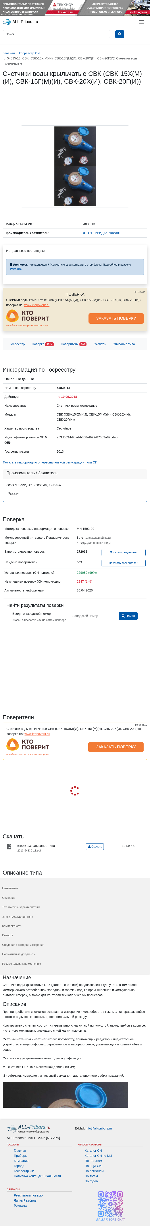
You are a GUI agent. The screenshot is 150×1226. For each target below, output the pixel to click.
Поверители (74, 344)
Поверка (43, 344)
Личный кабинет (26, 1200)
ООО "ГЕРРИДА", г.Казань (101, 233)
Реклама (20, 1205)
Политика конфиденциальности (37, 1176)
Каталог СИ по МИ (98, 1155)
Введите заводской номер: (32, 613)
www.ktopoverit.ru (37, 305)
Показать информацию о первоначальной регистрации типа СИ (50, 462)
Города (19, 1166)
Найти (128, 616)
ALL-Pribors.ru (20, 22)
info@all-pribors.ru (99, 1128)
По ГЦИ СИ (93, 1166)
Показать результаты (123, 552)
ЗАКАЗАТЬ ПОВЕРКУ (116, 318)
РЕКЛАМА (139, 292)
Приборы (20, 1155)
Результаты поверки (28, 1195)
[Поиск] (56, 34)
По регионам (94, 1171)
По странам (93, 1161)
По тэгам (91, 1176)
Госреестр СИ (24, 1171)
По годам (91, 1181)
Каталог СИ (93, 1150)
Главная (20, 1150)
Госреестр (17, 344)
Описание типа (124, 344)
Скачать (100, 344)
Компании (21, 1161)
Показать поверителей (123, 563)
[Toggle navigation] (141, 22)
